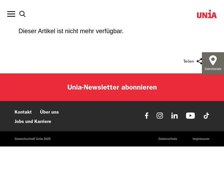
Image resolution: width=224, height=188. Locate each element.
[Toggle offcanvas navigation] (11, 14)
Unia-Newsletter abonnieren (112, 87)
